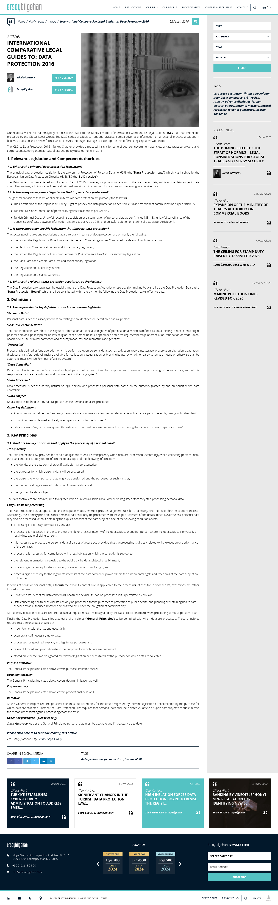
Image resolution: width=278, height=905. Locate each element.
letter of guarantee (241, 110)
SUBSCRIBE (239, 877)
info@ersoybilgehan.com (27, 872)
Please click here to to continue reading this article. (42, 733)
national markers (247, 106)
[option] (112, 863)
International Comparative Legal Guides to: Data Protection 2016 (104, 21)
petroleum (262, 93)
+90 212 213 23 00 (24, 865)
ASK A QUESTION (64, 77)
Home (21, 21)
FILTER (242, 68)
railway (218, 101)
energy (229, 106)
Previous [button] (98, 864)
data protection (92, 759)
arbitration (251, 98)
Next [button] (180, 864)
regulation (235, 93)
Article (52, 21)
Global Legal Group (50, 739)
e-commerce (234, 98)
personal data (113, 759)
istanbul (219, 98)
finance (249, 93)
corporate (220, 93)
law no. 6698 (133, 759)
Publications (36, 21)
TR (269, 7)
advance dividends (238, 101)
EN (264, 7)
